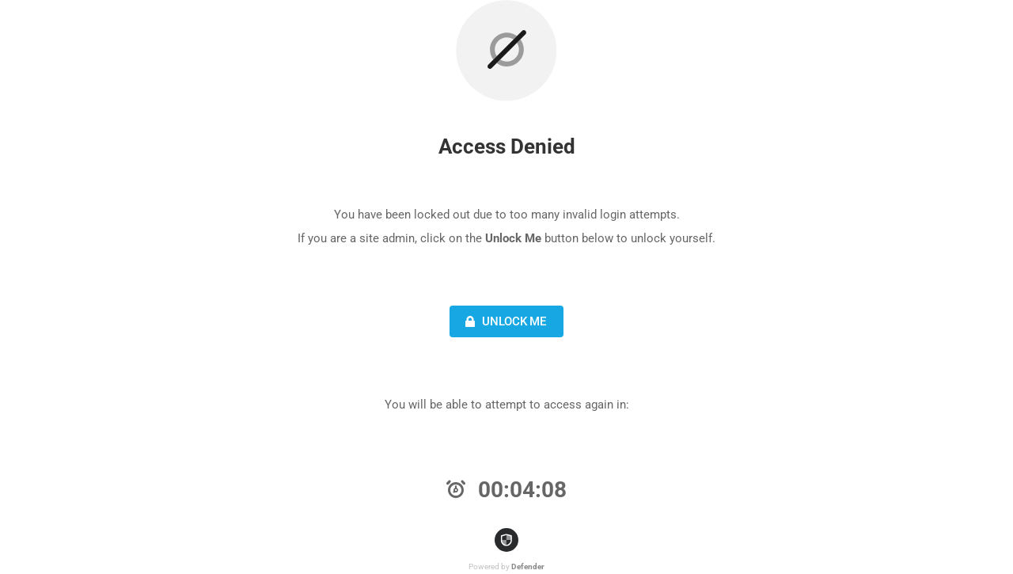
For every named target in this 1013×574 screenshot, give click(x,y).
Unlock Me (503, 321)
